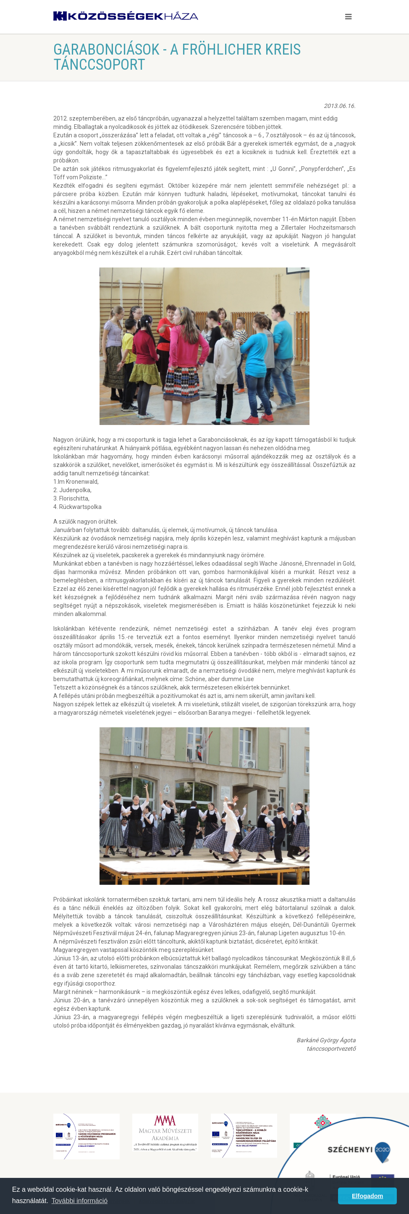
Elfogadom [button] (367, 1196)
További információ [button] (79, 1200)
